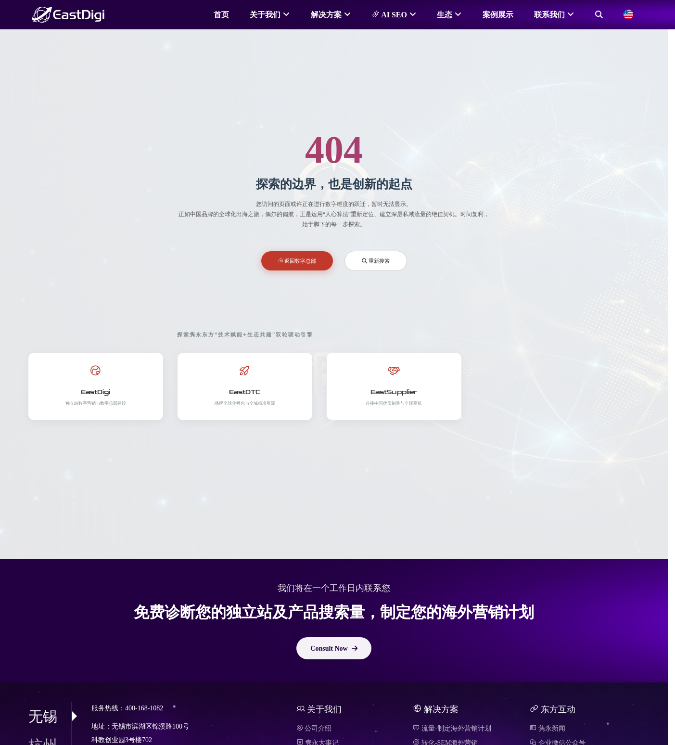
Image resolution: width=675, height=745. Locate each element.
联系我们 (549, 14)
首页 (221, 14)
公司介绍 (314, 728)
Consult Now (333, 648)
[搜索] (599, 14)
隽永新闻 (547, 728)
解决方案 (326, 14)
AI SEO (389, 14)
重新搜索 (376, 260)
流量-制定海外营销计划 (452, 728)
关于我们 (265, 14)
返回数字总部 (297, 260)
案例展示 (498, 14)
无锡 (50, 716)
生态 (444, 14)
